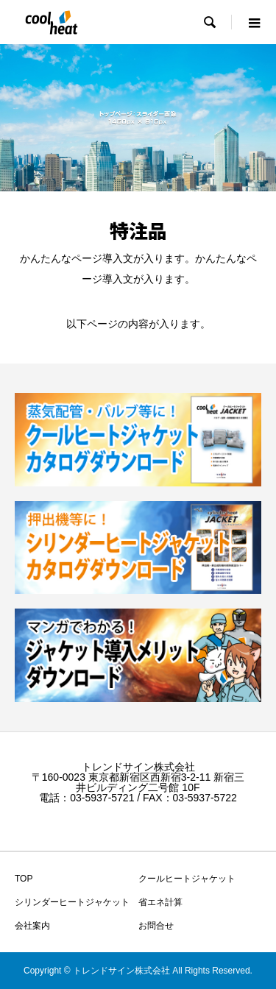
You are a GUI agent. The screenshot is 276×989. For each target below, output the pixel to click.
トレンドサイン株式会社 (138, 767)
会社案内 (32, 926)
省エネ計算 (160, 902)
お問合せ (156, 926)
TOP (23, 878)
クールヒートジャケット (187, 878)
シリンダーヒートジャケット (72, 902)
